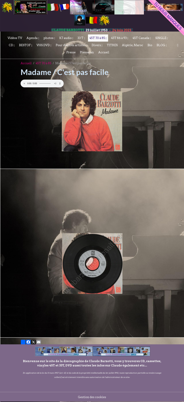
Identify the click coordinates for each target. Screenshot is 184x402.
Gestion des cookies (92, 397)
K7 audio (65, 38)
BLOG (161, 45)
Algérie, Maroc (132, 45)
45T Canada (141, 38)
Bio (149, 45)
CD (11, 45)
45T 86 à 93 (119, 38)
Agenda (32, 38)
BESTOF (25, 45)
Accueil (103, 52)
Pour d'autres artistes (71, 45)
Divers (96, 45)
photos (49, 38)
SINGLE (161, 38)
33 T (80, 38)
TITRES (112, 45)
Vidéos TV (15, 38)
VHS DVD (43, 45)
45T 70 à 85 (97, 38)
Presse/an (87, 52)
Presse (71, 52)
